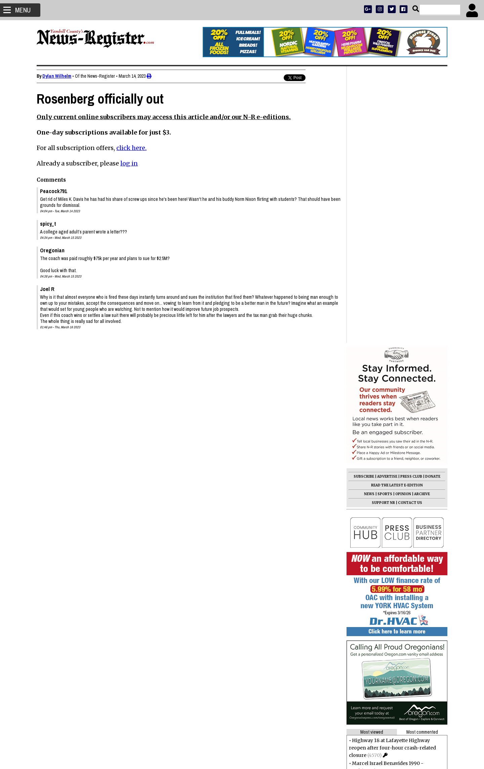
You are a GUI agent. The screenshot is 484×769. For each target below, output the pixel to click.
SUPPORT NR (383, 226)
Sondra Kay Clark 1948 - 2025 (386, 572)
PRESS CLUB (411, 200)
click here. (132, 148)
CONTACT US (410, 226)
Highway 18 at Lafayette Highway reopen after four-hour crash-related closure (392, 471)
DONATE (432, 200)
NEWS (369, 217)
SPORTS (384, 217)
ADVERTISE (387, 200)
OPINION (403, 217)
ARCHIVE (422, 217)
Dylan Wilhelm (57, 76)
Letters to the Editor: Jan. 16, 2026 (390, 564)
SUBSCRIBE (363, 200)
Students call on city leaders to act (391, 580)
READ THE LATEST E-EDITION (396, 209)
